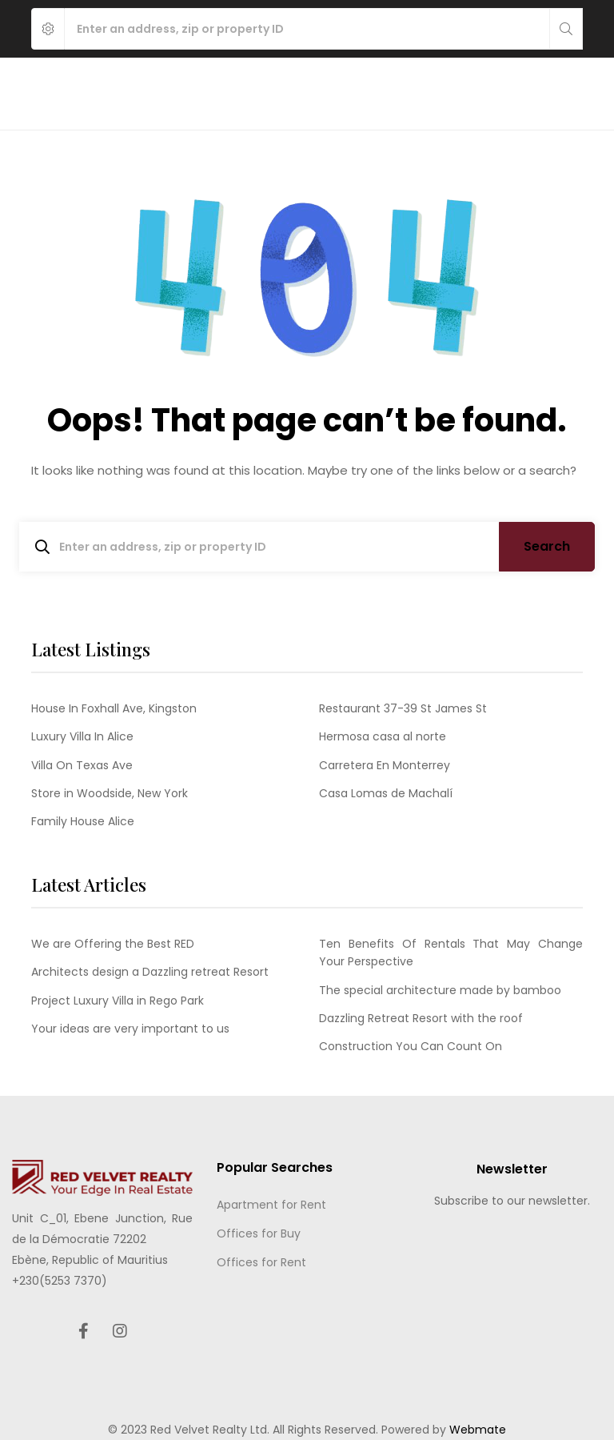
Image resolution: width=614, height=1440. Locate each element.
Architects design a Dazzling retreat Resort (150, 972)
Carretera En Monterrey (384, 765)
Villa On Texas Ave (82, 765)
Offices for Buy (259, 1233)
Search (547, 546)
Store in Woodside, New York (109, 793)
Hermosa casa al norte (382, 736)
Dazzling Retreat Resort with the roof (421, 1018)
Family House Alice (82, 821)
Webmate (477, 1430)
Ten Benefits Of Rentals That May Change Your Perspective (451, 952)
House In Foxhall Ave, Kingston (114, 708)
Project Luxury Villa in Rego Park (117, 1001)
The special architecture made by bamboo (440, 990)
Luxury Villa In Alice (82, 736)
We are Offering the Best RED (112, 944)
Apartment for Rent (271, 1205)
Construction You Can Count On (410, 1046)
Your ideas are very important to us (130, 1029)
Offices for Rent (261, 1262)
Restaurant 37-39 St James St (403, 708)
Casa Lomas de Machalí (386, 793)
